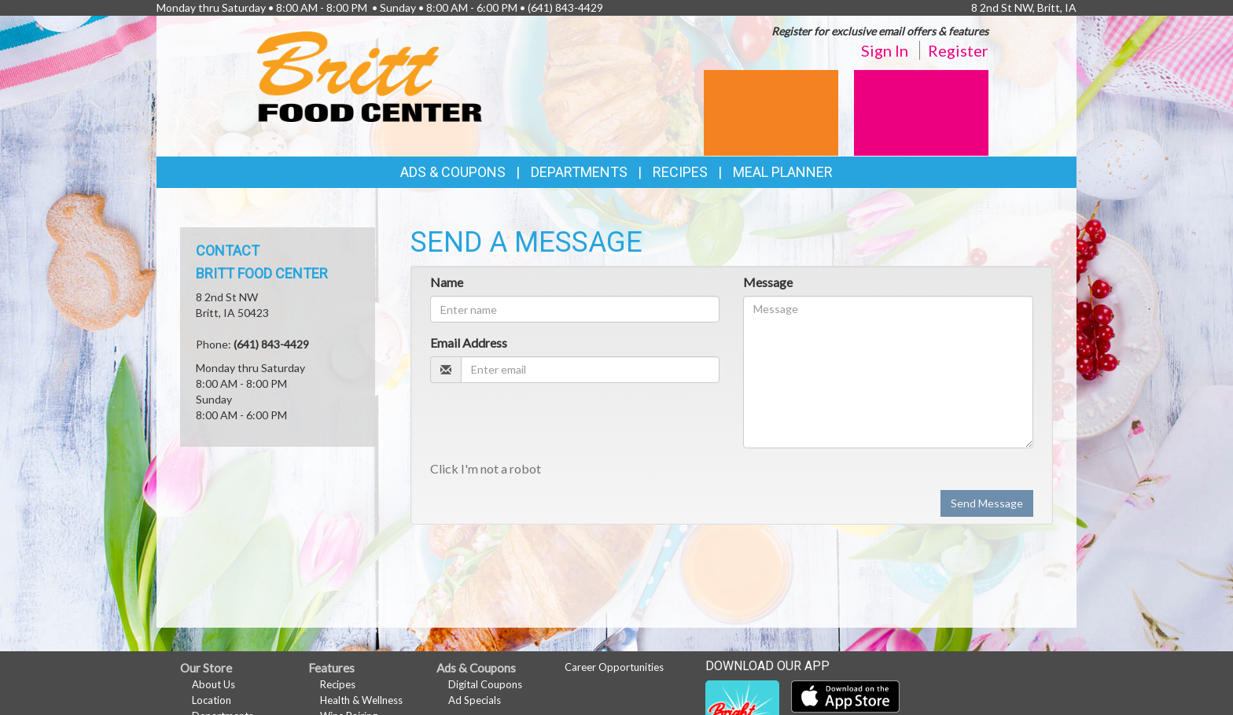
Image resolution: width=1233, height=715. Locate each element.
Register (958, 50)
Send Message (987, 503)
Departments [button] (579, 172)
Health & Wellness (361, 700)
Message (768, 282)
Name (446, 282)
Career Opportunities (614, 667)
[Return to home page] (370, 75)
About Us (213, 684)
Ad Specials (474, 700)
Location (211, 700)
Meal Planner (783, 172)
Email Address (468, 342)
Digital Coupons (485, 684)
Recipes (680, 172)
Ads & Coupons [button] (453, 172)
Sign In (884, 50)
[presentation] (549, 425)
